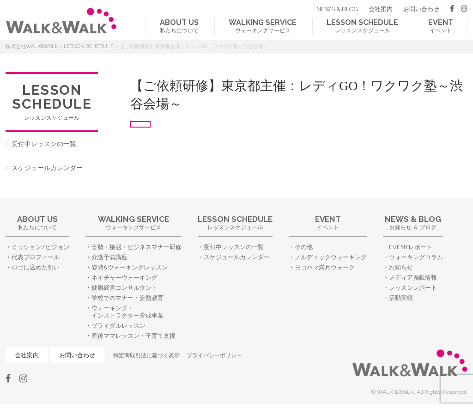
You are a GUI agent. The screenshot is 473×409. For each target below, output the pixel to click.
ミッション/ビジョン (40, 247)
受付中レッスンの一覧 (44, 143)
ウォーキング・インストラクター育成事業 (127, 312)
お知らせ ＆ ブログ (413, 222)
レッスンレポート (413, 287)
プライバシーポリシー (214, 355)
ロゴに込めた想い (36, 267)
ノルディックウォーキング (331, 257)
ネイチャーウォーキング (124, 277)
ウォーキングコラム (416, 257)
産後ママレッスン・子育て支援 (133, 335)
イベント (440, 26)
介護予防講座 (109, 257)
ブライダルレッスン (118, 325)
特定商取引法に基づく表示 (146, 355)
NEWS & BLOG (337, 9)
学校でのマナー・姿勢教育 (127, 297)
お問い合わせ (421, 9)
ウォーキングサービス (263, 26)
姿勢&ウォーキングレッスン (129, 267)
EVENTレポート (410, 247)
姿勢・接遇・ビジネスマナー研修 (136, 247)
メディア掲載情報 (413, 277)
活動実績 (401, 297)
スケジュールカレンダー (47, 167)
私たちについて (179, 26)
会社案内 (381, 9)
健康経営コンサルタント (124, 287)
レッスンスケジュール (362, 26)
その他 (304, 247)
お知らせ (401, 267)
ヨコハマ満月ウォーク (325, 267)
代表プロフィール (36, 257)
